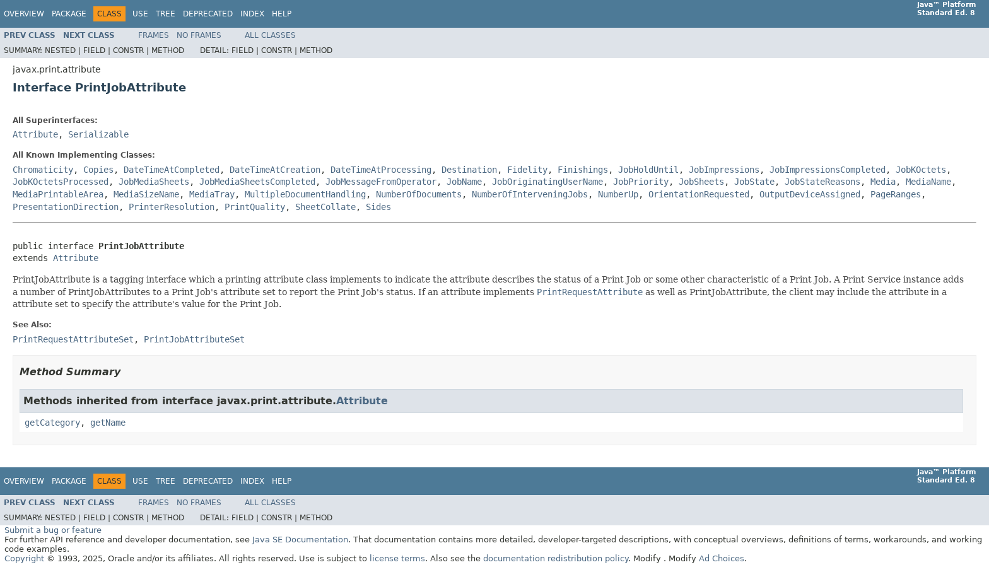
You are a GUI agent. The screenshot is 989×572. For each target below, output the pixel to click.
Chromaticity (43, 170)
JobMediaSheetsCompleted (257, 182)
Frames (153, 35)
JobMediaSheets (154, 182)
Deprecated (208, 13)
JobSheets (701, 182)
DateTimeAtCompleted (171, 170)
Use (140, 13)
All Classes (270, 35)
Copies (98, 170)
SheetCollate (325, 207)
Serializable (98, 134)
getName (108, 422)
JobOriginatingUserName (547, 182)
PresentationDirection (66, 207)
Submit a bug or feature (53, 530)
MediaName (928, 182)
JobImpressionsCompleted (828, 170)
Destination (469, 170)
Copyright (24, 558)
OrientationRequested (698, 194)
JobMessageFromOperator (380, 182)
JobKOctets (921, 170)
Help (281, 13)
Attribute (35, 134)
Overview (24, 13)
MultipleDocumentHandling (305, 194)
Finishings (583, 170)
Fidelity (527, 170)
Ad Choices (721, 558)
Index (252, 13)
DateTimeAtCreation (275, 170)
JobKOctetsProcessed (60, 182)
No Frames (199, 35)
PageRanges (895, 194)
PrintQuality (255, 207)
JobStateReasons (822, 182)
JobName (464, 182)
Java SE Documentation (300, 539)
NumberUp (618, 194)
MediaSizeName (146, 194)
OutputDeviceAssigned (809, 194)
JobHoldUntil (648, 170)
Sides (378, 207)
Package (69, 13)
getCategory (52, 422)
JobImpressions (724, 170)
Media (883, 182)
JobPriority (641, 182)
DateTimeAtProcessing (381, 170)
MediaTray (212, 194)
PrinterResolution (171, 207)
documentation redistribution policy (555, 558)
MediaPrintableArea (58, 194)
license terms (397, 558)
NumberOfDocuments (419, 194)
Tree (165, 13)
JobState (754, 182)
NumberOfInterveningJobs (530, 194)
